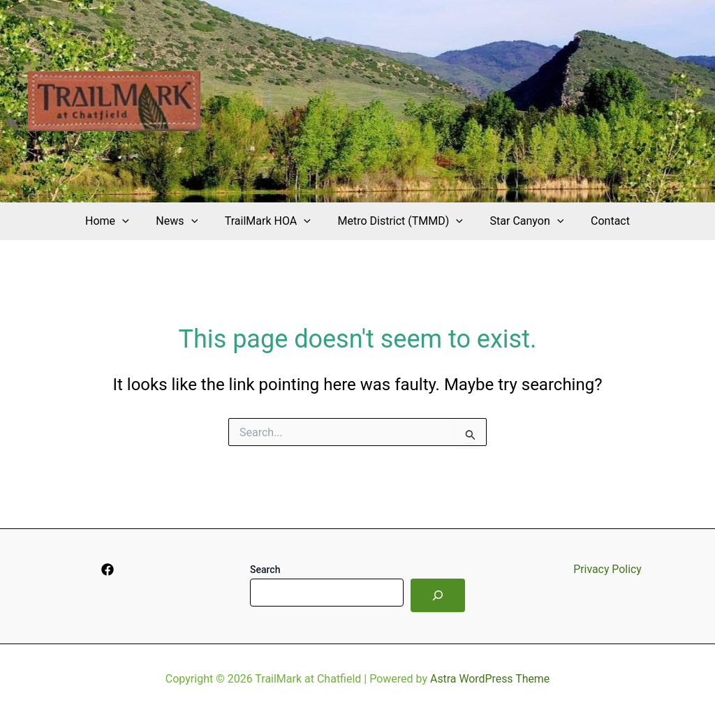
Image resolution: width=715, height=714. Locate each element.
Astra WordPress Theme (489, 678)
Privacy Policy (607, 569)
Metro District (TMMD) (397, 221)
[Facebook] (107, 569)
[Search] (438, 595)
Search (265, 569)
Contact (598, 221)
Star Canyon (520, 221)
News (184, 221)
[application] (134, 221)
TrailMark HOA (270, 221)
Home (119, 221)
